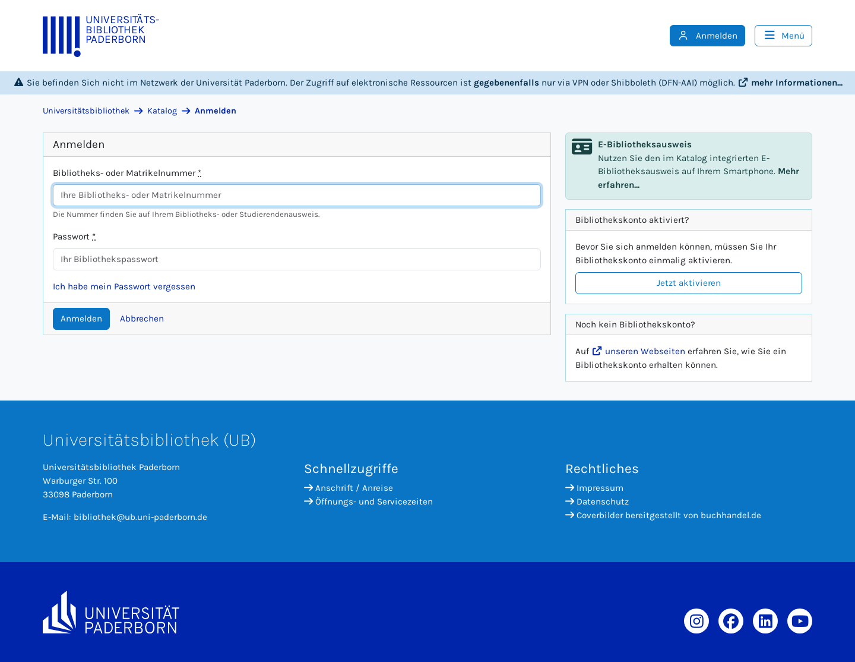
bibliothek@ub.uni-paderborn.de (140, 517)
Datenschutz (597, 501)
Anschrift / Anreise (348, 488)
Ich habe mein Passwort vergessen (124, 286)
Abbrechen (142, 318)
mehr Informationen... (790, 82)
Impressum (594, 488)
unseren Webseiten (638, 351)
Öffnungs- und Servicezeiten (368, 501)
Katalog (162, 111)
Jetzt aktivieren (689, 283)
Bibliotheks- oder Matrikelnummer (127, 173)
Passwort (74, 236)
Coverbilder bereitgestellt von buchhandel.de (663, 515)
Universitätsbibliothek (86, 111)
